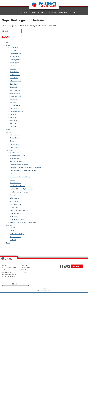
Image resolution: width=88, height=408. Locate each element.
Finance (12, 180)
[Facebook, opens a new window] (61, 266)
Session (41, 12)
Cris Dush (13, 66)
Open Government (15, 237)
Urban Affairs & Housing (17, 219)
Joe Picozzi (13, 99)
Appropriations (14, 158)
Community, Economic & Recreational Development (25, 168)
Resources (63, 12)
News (33, 12)
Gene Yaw (13, 127)
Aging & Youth (14, 152)
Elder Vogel (13, 120)
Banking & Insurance (16, 162)
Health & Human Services (17, 186)
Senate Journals (14, 147)
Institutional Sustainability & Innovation (21, 189)
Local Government (15, 204)
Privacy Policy (44, 289)
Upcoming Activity (9, 274)
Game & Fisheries (15, 183)
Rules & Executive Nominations (19, 210)
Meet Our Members (9, 267)
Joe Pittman (13, 102)
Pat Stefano (13, 114)
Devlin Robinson (15, 105)
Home (15, 12)
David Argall (14, 47)
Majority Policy (14, 207)
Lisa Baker (13, 51)
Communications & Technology (19, 165)
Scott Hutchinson (15, 75)
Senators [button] (24, 12)
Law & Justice (14, 201)
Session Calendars (15, 138)
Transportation (14, 216)
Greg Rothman (14, 108)
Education (13, 174)
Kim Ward (13, 123)
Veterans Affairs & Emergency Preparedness (23, 222)
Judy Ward (13, 117)
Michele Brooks (15, 57)
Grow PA (12, 228)
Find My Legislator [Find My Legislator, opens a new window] (8, 277)
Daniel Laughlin (14, 84)
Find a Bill (13, 240)
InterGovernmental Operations (19, 192)
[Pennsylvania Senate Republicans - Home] (44, 5)
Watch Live (77, 266)
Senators (8, 45)
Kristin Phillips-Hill (15, 96)
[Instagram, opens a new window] (68, 266)
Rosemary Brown (15, 60)
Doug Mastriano (15, 90)
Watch (72, 12)
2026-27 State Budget (17, 234)
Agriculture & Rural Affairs (17, 155)
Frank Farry (13, 69)
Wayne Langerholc (15, 81)
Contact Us (25, 272)
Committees (51, 12)
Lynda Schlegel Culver (16, 111)
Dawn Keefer (14, 78)
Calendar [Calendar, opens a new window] (25, 265)
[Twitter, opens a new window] (65, 266)
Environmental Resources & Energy (20, 177)
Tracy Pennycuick (15, 93)
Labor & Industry (15, 198)
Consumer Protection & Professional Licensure (23, 171)
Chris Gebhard (14, 72)
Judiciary (12, 195)
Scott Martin (13, 87)
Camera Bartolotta (15, 54)
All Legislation (14, 135)
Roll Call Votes (14, 144)
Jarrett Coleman (15, 63)
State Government (15, 213)
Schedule (13, 141)
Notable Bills (26, 270)
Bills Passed (13, 231)
